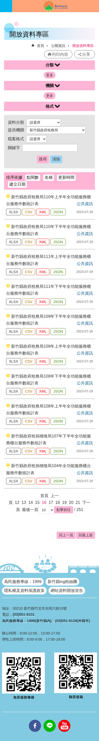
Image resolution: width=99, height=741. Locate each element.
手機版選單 (6, 6)
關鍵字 (14, 148)
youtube (64, 719)
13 (24, 502)
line (49, 719)
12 (17, 502)
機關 (50, 85)
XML (43, 212)
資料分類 (16, 122)
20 (71, 502)
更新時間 (66, 177)
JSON (58, 212)
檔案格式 (16, 139)
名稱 (49, 177)
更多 (49, 75)
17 (51, 502)
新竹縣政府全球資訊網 (55, 6)
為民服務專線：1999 (23, 581)
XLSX (13, 212)
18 (57, 502)
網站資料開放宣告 (67, 590)
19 (64, 502)
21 (78, 502)
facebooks (35, 719)
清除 (56, 159)
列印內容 (60, 54)
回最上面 (85, 535)
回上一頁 (66, 535)
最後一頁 (30, 509)
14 (30, 502)
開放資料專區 (83, 46)
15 (37, 502)
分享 (86, 54)
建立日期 (17, 184)
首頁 (40, 46)
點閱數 (33, 177)
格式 (50, 106)
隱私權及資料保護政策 (24, 590)
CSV (28, 212)
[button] (63, 509)
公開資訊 (58, 46)
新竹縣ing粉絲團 (62, 581)
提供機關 (16, 130)
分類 (50, 65)
